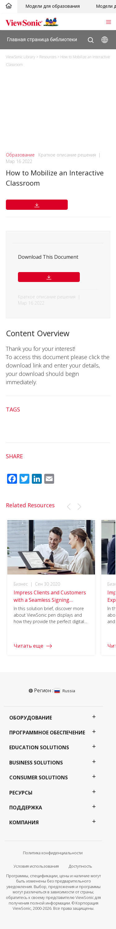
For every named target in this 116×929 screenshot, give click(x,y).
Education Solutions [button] (39, 747)
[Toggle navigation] (108, 21)
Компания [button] (24, 822)
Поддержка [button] (25, 807)
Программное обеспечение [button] (47, 732)
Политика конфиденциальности (53, 853)
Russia (64, 690)
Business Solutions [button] (36, 762)
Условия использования (36, 866)
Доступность (80, 866)
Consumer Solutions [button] (38, 777)
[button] (68, 506)
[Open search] (91, 38)
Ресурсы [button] (20, 792)
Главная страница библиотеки (42, 39)
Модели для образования (52, 6)
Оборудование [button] (30, 717)
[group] (51, 591)
